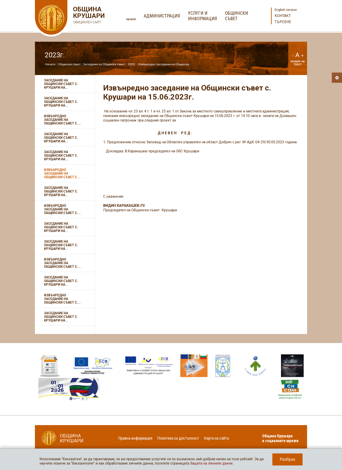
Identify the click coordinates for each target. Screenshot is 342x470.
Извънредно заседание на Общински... (164, 64)
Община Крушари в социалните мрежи (280, 438)
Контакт (283, 16)
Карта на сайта (216, 438)
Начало (131, 19)
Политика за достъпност (178, 438)
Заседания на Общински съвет (104, 64)
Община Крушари (88, 16)
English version (286, 10)
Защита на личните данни (211, 463)
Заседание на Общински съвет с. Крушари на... (61, 83)
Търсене (283, 22)
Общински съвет (69, 64)
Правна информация (135, 438)
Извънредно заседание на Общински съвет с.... (62, 119)
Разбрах (287, 459)
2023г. (132, 64)
